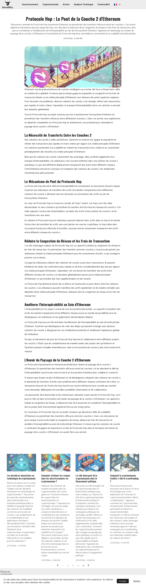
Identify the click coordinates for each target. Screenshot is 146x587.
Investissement (30, 4)
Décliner (136, 581)
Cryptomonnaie (50, 4)
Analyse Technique (83, 4)
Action (66, 4)
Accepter (123, 581)
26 (83, 566)
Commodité (104, 4)
